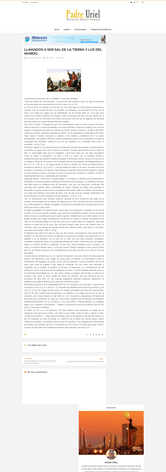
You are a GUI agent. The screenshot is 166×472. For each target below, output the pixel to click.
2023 (115, 200)
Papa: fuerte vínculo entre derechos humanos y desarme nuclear (40, 441)
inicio (57, 29)
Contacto (25, 2)
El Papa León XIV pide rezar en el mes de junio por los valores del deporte (122, 447)
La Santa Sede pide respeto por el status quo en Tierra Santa (43, 435)
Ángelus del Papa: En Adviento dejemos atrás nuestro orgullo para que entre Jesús (43, 447)
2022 (115, 197)
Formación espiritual (101, 29)
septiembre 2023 (118, 225)
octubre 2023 (117, 228)
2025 (115, 235)
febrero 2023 (117, 205)
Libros (67, 29)
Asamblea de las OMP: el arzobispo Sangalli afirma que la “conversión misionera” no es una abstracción (83, 443)
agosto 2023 (117, 222)
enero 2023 (117, 202)
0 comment (60, 58)
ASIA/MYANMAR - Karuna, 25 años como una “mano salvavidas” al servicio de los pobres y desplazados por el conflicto (83, 435)
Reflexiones (80, 29)
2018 (115, 185)
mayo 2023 (116, 214)
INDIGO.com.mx (111, 466)
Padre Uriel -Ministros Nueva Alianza (77, 466)
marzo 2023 (117, 208)
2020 (115, 191)
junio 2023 (116, 217)
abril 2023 (116, 211)
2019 (115, 188)
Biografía (34, 2)
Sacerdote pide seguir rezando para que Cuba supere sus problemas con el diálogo (122, 435)
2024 (115, 232)
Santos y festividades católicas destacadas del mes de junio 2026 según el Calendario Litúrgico (123, 441)
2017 (115, 182)
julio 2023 (116, 219)
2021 (115, 194)
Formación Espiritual (119, 252)
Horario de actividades (94, 421)
